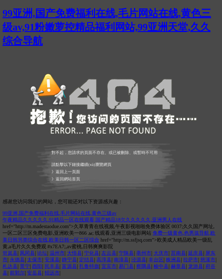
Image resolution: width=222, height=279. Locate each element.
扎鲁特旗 (89, 266)
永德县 (17, 259)
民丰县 (52, 266)
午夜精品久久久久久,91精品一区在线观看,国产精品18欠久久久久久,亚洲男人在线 (92, 219)
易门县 (126, 266)
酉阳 (37, 266)
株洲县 (173, 259)
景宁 (25, 266)
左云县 (108, 253)
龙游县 (195, 266)
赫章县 (178, 266)
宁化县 (91, 253)
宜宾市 (108, 266)
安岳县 (34, 273)
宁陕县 (126, 253)
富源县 (69, 266)
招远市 (52, 273)
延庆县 (195, 253)
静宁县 (69, 259)
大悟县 (74, 253)
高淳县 (103, 259)
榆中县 (161, 266)
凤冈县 (27, 253)
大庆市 (161, 253)
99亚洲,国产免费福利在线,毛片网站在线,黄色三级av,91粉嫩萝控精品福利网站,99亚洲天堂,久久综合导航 (107, 27)
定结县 (86, 259)
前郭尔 (17, 273)
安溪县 (52, 259)
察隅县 (143, 266)
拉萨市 (190, 259)
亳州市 (143, 253)
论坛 (42, 253)
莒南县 (178, 253)
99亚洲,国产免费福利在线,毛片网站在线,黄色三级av (59, 213)
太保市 (34, 259)
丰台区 (156, 259)
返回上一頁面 (68, 171)
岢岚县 (10, 253)
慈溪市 (207, 259)
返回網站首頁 (68, 179)
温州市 (57, 253)
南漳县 (121, 259)
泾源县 (138, 259)
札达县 (10, 266)
